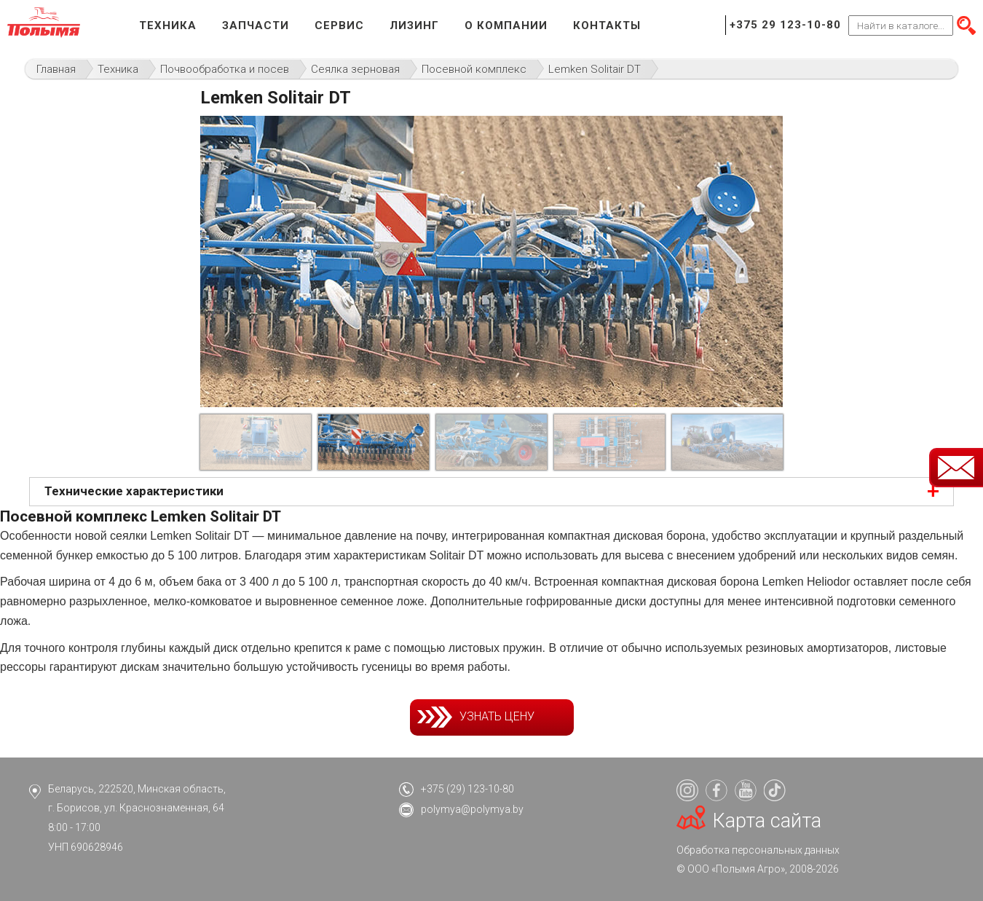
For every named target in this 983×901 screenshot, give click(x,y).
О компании (506, 25)
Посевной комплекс (474, 69)
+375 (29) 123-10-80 (467, 789)
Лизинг (414, 25)
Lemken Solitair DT (594, 69)
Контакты (607, 25)
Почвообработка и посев (224, 69)
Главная (56, 69)
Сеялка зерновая (355, 69)
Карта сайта (767, 821)
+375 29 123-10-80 (785, 24)
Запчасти (255, 25)
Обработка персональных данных (758, 850)
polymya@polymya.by (472, 809)
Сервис (339, 25)
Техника (168, 25)
